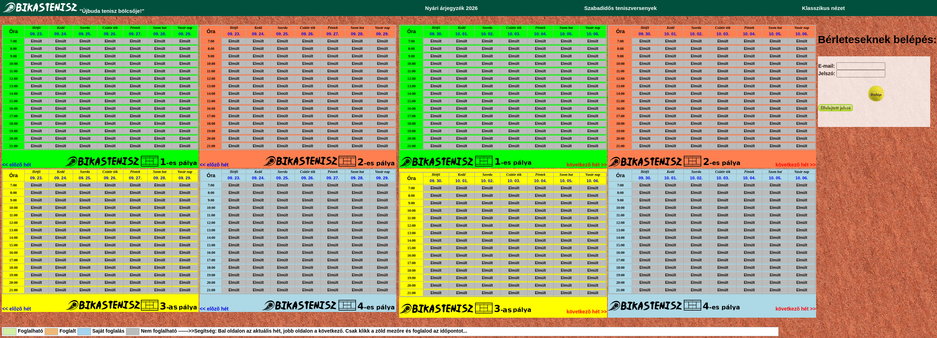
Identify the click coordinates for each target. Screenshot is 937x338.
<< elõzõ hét (16, 165)
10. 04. (540, 33)
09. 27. (135, 33)
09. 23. (36, 33)
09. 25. (84, 33)
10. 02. (487, 33)
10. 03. (514, 33)
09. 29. (185, 33)
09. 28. (159, 33)
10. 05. (566, 33)
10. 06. (592, 33)
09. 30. (435, 33)
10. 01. (461, 33)
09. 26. (110, 33)
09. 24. (60, 33)
